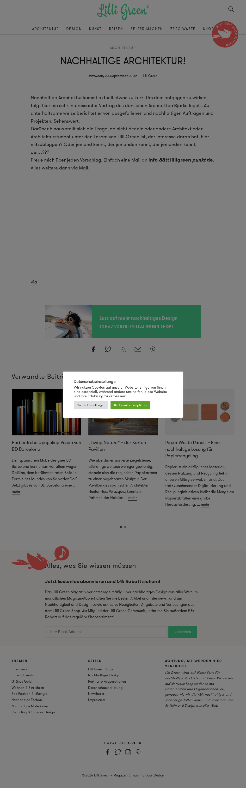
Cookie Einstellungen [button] (91, 405)
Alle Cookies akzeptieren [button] (130, 405)
